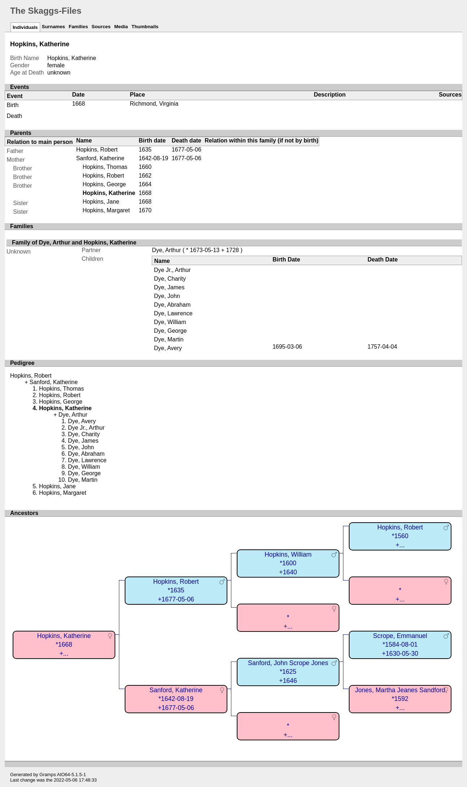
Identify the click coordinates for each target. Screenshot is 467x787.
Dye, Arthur (166, 250)
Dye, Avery (168, 348)
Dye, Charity (170, 279)
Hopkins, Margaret (106, 210)
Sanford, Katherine (100, 158)
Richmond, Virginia (154, 104)
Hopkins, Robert (97, 149)
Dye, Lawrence (173, 313)
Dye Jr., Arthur (172, 270)
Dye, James (169, 287)
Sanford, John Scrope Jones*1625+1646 (288, 671)
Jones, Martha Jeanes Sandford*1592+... (400, 698)
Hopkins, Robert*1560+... (400, 536)
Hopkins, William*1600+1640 (288, 563)
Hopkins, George (104, 184)
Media (121, 26)
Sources (101, 26)
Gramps (47, 774)
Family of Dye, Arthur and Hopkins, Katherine (74, 242)
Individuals (25, 27)
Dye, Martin (169, 339)
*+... (399, 595)
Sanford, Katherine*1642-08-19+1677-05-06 (176, 698)
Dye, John (167, 296)
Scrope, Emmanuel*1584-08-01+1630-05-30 (400, 644)
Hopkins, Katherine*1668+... (64, 644)
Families (78, 26)
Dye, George (170, 331)
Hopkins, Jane (100, 202)
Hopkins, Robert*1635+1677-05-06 (176, 590)
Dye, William (170, 322)
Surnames (53, 26)
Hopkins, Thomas (104, 167)
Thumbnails (145, 26)
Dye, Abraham (172, 305)
